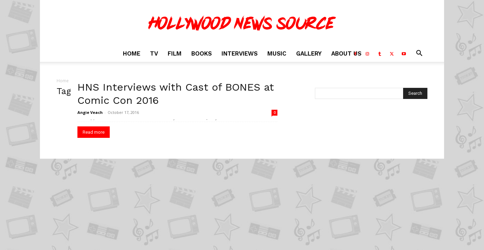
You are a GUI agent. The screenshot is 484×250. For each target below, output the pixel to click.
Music (276, 53)
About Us (346, 53)
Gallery (309, 53)
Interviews (240, 53)
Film (175, 53)
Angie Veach (90, 112)
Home (131, 53)
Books (201, 53)
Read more (94, 132)
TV (154, 53)
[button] (419, 54)
